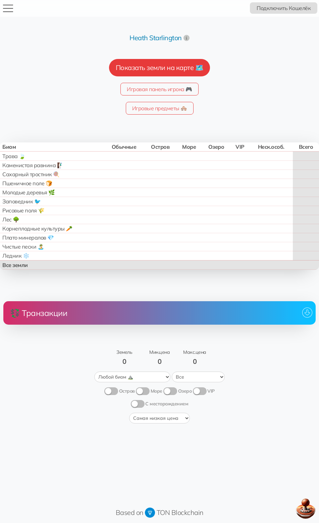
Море (156, 391)
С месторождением (166, 403)
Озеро (185, 391)
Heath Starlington (155, 38)
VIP (211, 391)
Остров (127, 391)
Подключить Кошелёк (284, 8)
